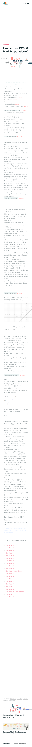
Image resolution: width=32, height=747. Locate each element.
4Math (9, 743)
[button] (26, 3)
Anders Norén (22, 743)
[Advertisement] (16, 27)
